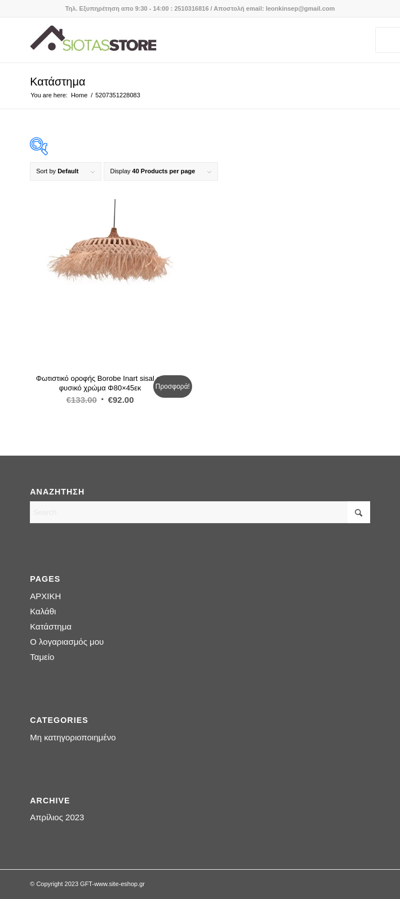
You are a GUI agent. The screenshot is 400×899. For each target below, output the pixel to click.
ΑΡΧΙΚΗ (45, 596)
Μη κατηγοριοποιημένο (72, 737)
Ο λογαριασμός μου (67, 641)
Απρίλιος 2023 (57, 817)
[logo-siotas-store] (166, 39)
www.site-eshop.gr (119, 883)
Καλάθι (43, 611)
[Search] (200, 512)
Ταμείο (42, 657)
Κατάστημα (57, 81)
